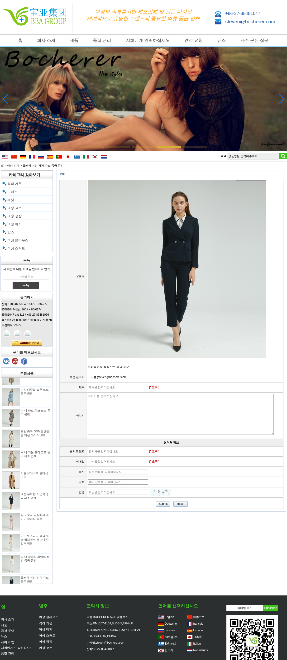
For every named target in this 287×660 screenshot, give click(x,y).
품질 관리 (102, 40)
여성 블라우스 (17, 240)
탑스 (10, 232)
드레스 (12, 192)
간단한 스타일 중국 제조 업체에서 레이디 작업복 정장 (35, 541)
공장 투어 (7, 630)
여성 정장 (13, 165)
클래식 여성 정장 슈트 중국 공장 (108, 367)
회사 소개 (46, 40)
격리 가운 (14, 184)
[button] (92, 147)
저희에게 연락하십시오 (148, 40)
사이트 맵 (7, 642)
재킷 (10, 200)
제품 (74, 40)
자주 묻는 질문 (254, 40)
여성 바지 (14, 224)
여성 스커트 (16, 248)
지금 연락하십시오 (27, 343)
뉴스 (221, 40)
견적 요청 (193, 40)
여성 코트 (14, 208)
